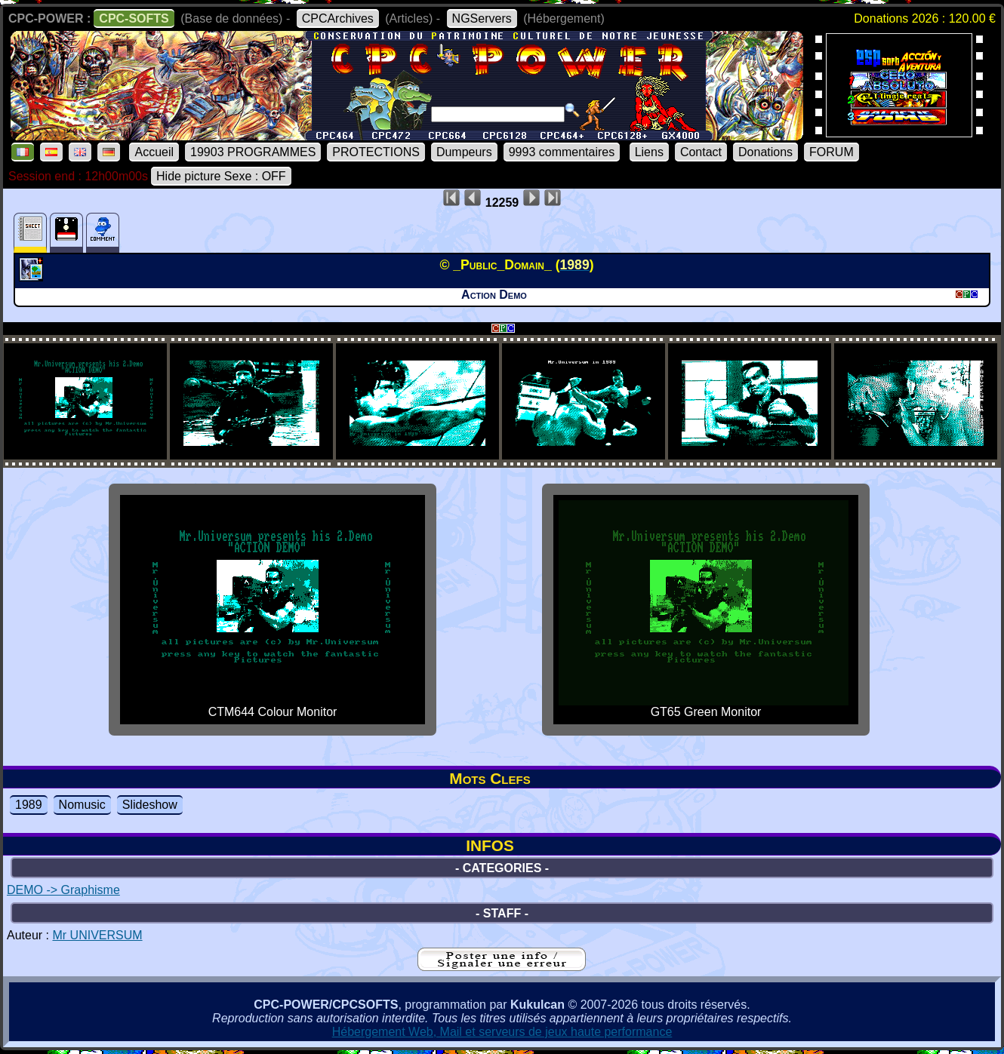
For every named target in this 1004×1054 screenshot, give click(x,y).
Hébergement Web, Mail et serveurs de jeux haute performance (502, 1031)
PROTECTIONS (376, 152)
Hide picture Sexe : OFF (221, 176)
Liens (649, 152)
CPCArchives (338, 18)
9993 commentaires (562, 152)
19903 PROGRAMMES (253, 152)
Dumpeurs (464, 152)
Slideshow (149, 804)
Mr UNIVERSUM (97, 935)
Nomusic (82, 804)
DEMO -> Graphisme (63, 889)
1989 (28, 804)
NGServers (482, 18)
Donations (765, 152)
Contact (701, 152)
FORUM (831, 152)
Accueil (154, 152)
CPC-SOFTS (133, 18)
